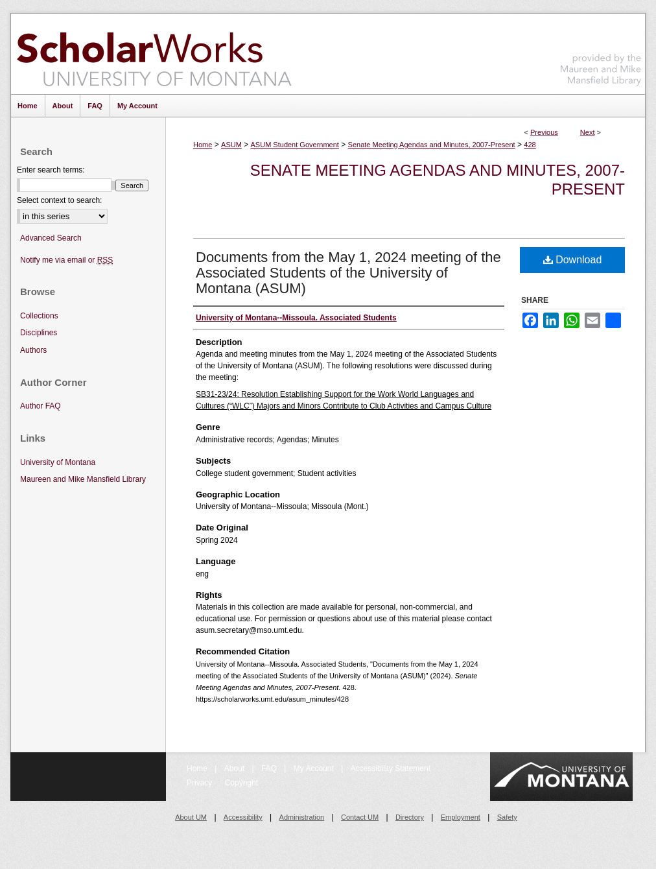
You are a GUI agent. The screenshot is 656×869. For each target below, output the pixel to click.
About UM (191, 817)
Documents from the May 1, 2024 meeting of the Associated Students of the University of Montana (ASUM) (348, 272)
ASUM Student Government (295, 145)
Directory (409, 817)
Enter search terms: (51, 169)
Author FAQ (40, 406)
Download (572, 259)
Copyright (241, 782)
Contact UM (360, 817)
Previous (544, 132)
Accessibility (243, 817)
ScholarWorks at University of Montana (154, 54)
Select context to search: (59, 200)
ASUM (231, 145)
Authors (33, 350)
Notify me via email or (66, 260)
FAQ (270, 768)
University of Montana (57, 462)
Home (202, 145)
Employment (460, 817)
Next (587, 132)
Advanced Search (51, 238)
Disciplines (38, 332)
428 (529, 145)
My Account (315, 768)
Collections (39, 315)
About (235, 768)
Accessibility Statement (390, 768)
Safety (507, 817)
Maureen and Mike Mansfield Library (601, 51)
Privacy (201, 782)
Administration (302, 817)
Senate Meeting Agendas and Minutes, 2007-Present (431, 145)
